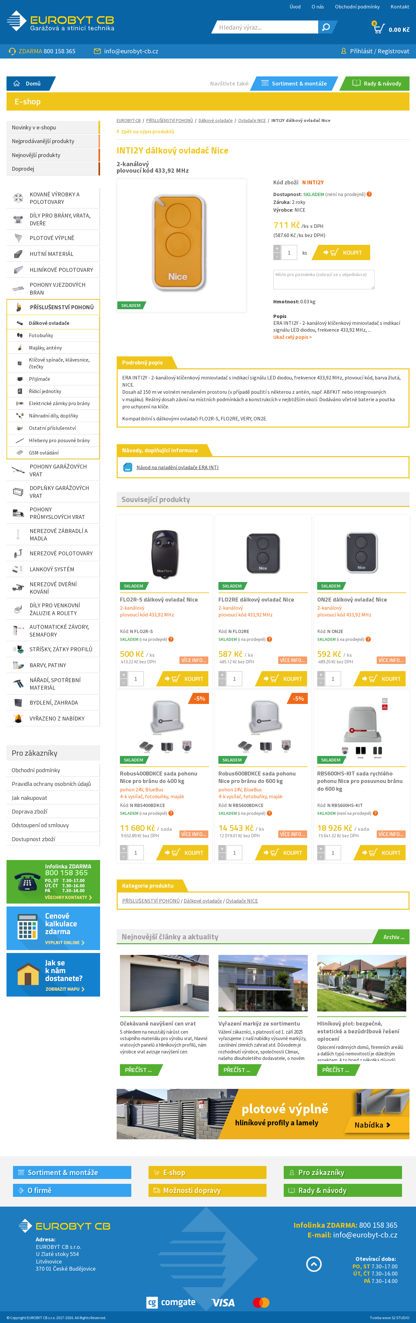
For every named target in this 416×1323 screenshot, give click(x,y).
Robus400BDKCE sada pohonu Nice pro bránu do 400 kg (158, 777)
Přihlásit (361, 51)
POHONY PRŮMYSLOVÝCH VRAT (48, 513)
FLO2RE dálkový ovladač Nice (256, 599)
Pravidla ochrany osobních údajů (51, 783)
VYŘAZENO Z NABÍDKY (48, 718)
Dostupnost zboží (33, 839)
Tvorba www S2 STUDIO (390, 1317)
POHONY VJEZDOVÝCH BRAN (48, 288)
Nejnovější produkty (36, 155)
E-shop (174, 1172)
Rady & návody (322, 1190)
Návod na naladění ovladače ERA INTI (177, 467)
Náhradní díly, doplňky (47, 415)
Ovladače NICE (242, 900)
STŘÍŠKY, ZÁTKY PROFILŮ (52, 649)
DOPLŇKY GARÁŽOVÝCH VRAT (50, 491)
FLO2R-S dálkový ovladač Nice (159, 599)
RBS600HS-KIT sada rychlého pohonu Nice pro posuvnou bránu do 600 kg (360, 781)
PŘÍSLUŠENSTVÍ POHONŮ (53, 307)
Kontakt (400, 6)
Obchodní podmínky (357, 6)
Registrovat (394, 51)
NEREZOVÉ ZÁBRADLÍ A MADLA (50, 534)
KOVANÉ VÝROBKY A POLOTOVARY (46, 198)
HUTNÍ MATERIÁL (42, 254)
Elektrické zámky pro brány (53, 403)
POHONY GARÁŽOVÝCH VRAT (49, 470)
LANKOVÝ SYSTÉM (43, 569)
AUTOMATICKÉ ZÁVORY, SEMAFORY (50, 630)
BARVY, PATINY (39, 665)
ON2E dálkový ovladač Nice (352, 599)
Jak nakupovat (29, 797)
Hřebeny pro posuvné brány (53, 440)
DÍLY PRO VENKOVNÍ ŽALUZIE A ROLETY (46, 609)
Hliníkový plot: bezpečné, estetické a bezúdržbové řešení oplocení (358, 1031)
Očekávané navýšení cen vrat (158, 1023)
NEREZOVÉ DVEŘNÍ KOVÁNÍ (44, 587)
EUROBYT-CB (129, 120)
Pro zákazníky (35, 753)
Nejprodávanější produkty (43, 141)
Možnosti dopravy (192, 1190)
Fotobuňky (34, 335)
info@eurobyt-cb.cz (131, 51)
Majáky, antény (39, 347)
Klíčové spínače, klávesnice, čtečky (53, 363)
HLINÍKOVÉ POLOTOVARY (52, 270)
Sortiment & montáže (63, 1172)
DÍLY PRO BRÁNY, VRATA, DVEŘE (51, 219)
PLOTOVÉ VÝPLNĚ (43, 238)
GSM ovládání (37, 452)
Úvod (295, 6)
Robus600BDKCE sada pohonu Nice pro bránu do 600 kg (257, 777)
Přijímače (33, 379)
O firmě (40, 1190)
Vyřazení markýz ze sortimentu (259, 1023)
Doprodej (23, 168)
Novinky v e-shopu (34, 127)
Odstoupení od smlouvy (40, 825)
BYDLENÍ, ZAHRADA (45, 703)
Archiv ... (394, 937)
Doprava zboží (29, 811)
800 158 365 (59, 51)
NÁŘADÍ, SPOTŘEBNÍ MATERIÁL (46, 683)
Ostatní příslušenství (46, 428)
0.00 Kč (392, 28)
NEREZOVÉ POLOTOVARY (52, 553)
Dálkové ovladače (42, 323)
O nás (318, 6)
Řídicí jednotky (38, 391)
